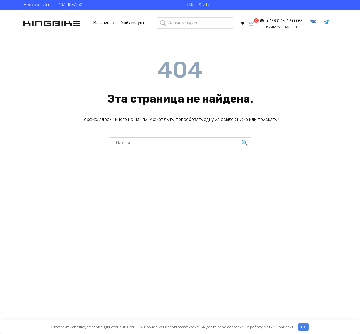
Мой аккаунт (131, 23)
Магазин (102, 23)
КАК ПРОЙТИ (198, 5)
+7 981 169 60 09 (285, 24)
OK (303, 327)
